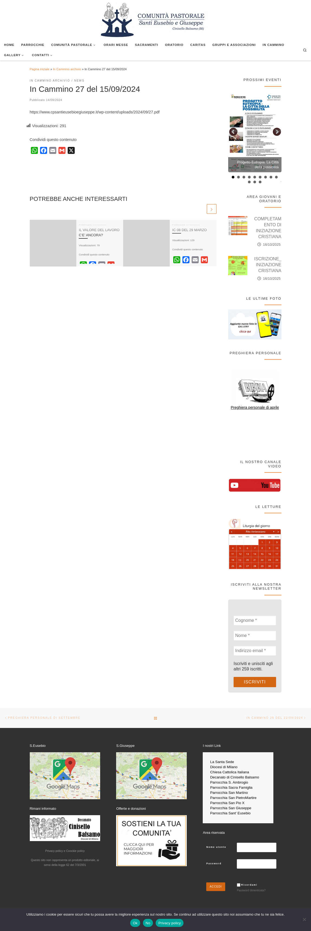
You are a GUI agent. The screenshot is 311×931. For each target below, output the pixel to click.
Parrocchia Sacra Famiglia (231, 786)
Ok (135, 923)
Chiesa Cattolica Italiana (229, 772)
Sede (230, 762)
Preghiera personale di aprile (255, 407)
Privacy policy (169, 923)
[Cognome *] (255, 620)
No (148, 923)
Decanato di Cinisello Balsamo (234, 776)
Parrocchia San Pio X (227, 801)
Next (278, 130)
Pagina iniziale (40, 69)
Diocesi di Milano (223, 767)
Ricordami (249, 882)
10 (249, 182)
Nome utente (216, 844)
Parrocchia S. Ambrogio (229, 781)
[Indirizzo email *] (255, 651)
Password (213, 860)
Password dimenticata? (251, 887)
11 (254, 182)
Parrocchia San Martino (229, 791)
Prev (235, 130)
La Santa (217, 762)
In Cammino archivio (67, 69)
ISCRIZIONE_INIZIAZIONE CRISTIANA (267, 265)
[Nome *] (255, 635)
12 (260, 182)
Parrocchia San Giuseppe (230, 806)
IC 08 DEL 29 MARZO (189, 230)
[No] (304, 919)
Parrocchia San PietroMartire (233, 796)
